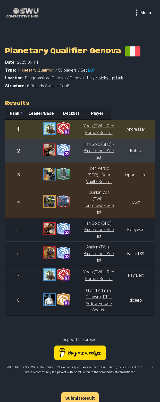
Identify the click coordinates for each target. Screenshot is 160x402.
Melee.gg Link (110, 77)
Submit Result (80, 352)
